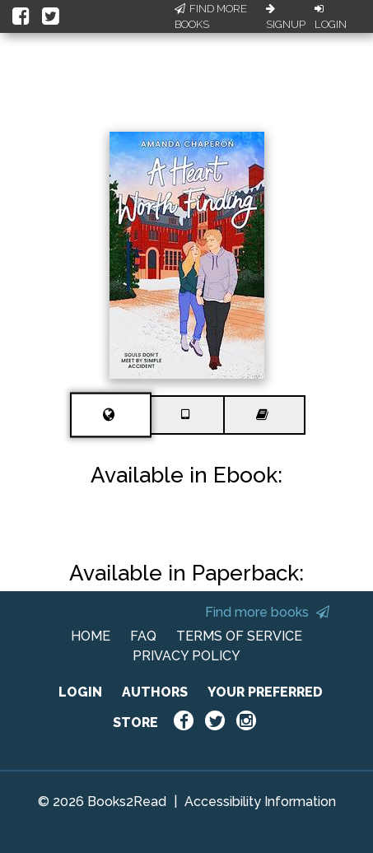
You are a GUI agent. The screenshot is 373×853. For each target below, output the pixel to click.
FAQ (143, 636)
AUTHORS (155, 692)
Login (331, 17)
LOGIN (80, 692)
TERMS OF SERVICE (239, 636)
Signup (285, 17)
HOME (90, 636)
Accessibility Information (260, 801)
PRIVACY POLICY (186, 656)
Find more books (267, 612)
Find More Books (211, 16)
